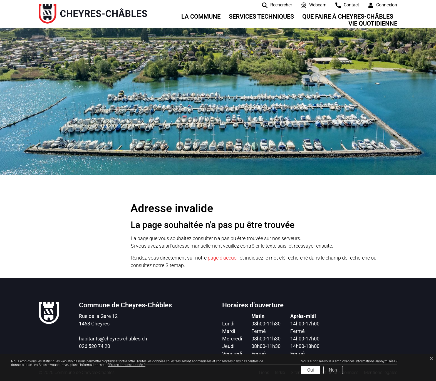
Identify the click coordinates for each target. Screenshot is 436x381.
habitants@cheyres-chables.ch (113, 339)
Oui (310, 370)
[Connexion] (378, 5)
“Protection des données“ (126, 365)
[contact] (343, 5)
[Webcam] (309, 5)
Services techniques (261, 16)
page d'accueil (223, 258)
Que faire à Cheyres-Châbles (347, 16)
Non (333, 370)
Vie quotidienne (372, 23)
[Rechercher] (272, 5)
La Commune (201, 16)
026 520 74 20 (94, 346)
